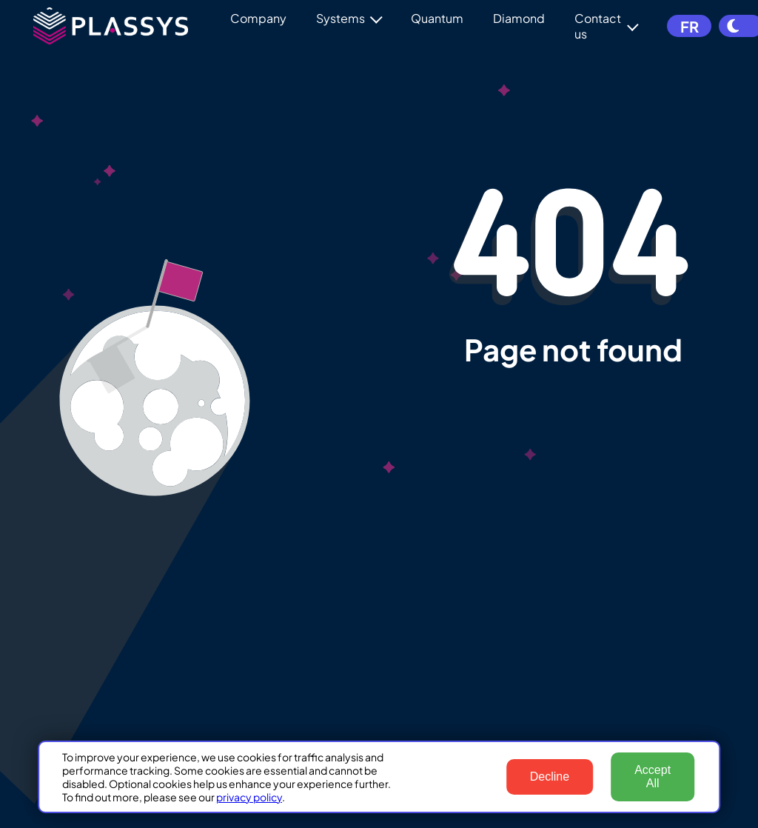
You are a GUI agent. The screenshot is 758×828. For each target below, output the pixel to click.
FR (688, 26)
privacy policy (249, 797)
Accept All (652, 776)
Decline (549, 776)
